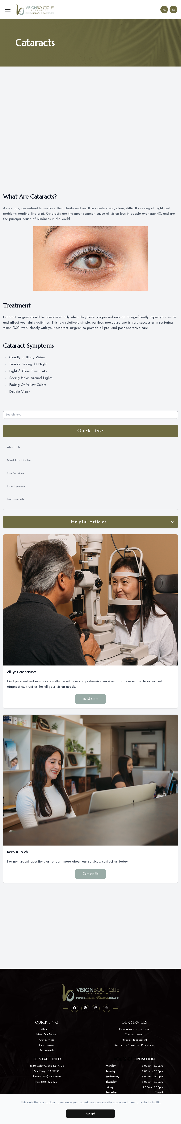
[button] (7, 9)
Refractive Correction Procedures (134, 1045)
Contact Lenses (134, 1034)
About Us (13, 447)
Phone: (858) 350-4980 (47, 1076)
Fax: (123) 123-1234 (46, 1082)
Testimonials (15, 499)
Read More (90, 699)
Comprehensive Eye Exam (134, 1029)
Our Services (15, 473)
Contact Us (91, 873)
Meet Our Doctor (19, 460)
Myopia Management (134, 1040)
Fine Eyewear (16, 486)
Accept (90, 1113)
